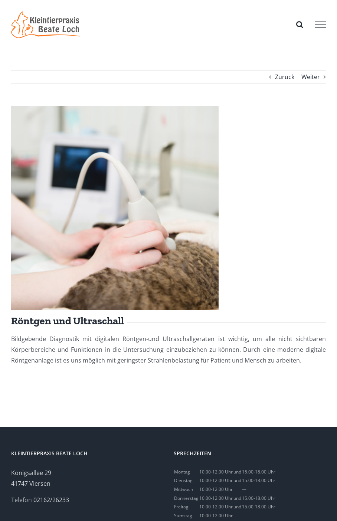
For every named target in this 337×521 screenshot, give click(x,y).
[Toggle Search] (299, 24)
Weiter (310, 77)
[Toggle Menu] (320, 25)
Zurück (284, 77)
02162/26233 (51, 500)
